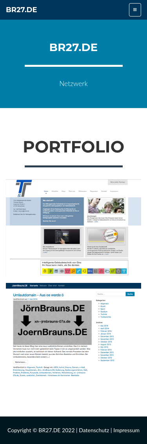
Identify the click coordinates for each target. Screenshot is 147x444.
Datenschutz (94, 430)
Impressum (126, 430)
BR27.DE (21, 10)
